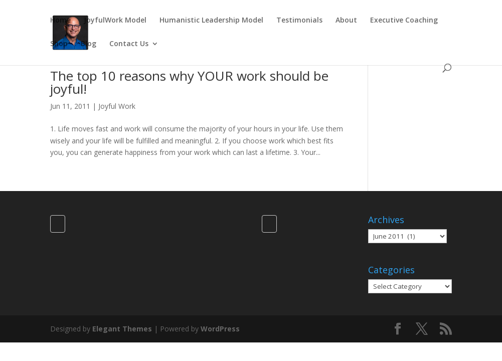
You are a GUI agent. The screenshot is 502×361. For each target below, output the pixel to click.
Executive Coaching (404, 21)
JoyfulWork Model (115, 21)
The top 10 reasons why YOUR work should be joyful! (189, 82)
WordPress (220, 328)
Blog (88, 44)
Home (60, 21)
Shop (59, 44)
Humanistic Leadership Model (211, 21)
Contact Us (128, 44)
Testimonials (299, 21)
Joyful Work (116, 106)
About (346, 21)
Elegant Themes (122, 328)
